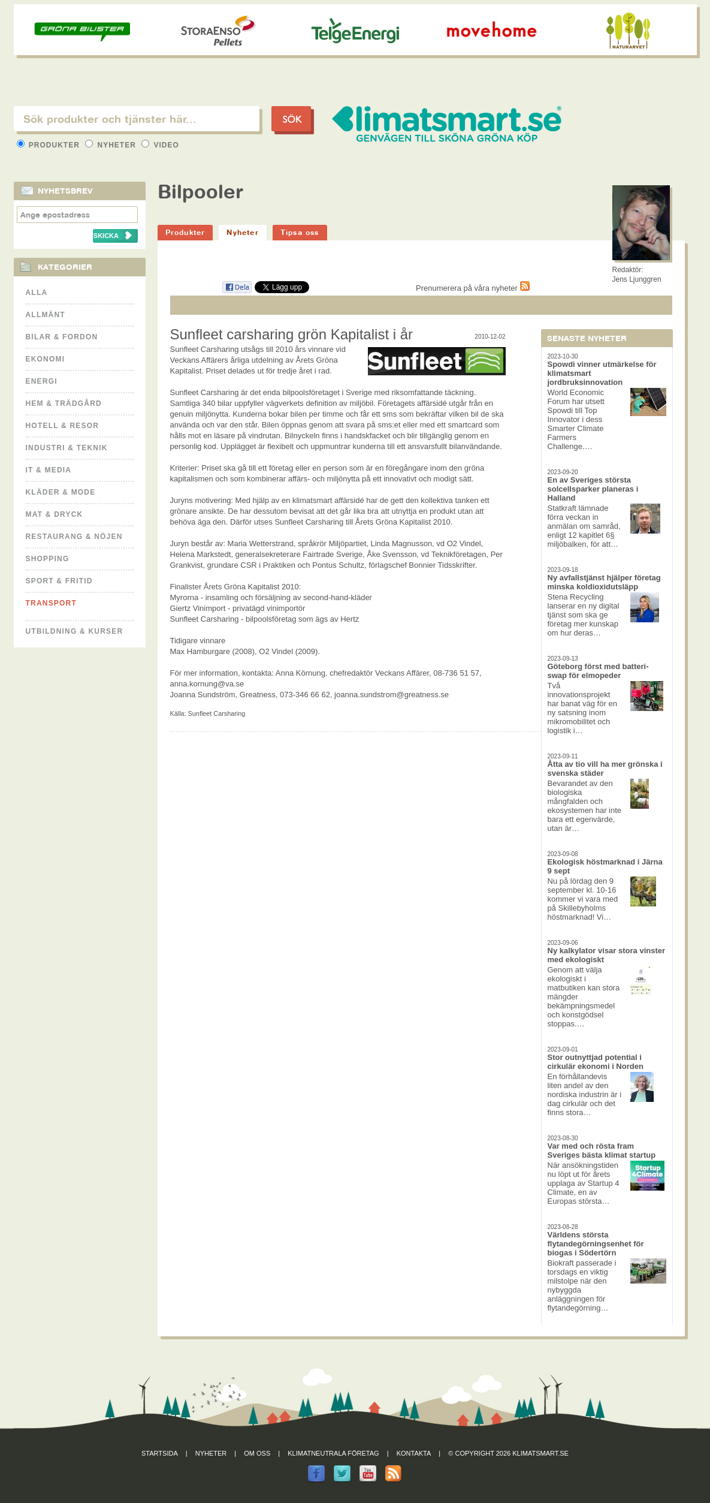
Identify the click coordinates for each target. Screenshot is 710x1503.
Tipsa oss (299, 232)
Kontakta (414, 1453)
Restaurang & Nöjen (74, 536)
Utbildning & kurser (74, 631)
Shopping (48, 559)
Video (160, 145)
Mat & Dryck (54, 514)
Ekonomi (45, 359)
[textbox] (136, 118)
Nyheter (111, 145)
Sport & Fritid (59, 581)
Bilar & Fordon (62, 337)
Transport (51, 603)
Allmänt (45, 315)
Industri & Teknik (67, 448)
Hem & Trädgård (64, 403)
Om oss (257, 1453)
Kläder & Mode (61, 492)
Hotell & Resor (62, 425)
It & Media (49, 470)
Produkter (50, 145)
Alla (37, 292)
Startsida (159, 1453)
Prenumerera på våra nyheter (472, 288)
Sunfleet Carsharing (217, 713)
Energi (42, 381)
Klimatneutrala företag (333, 1453)
